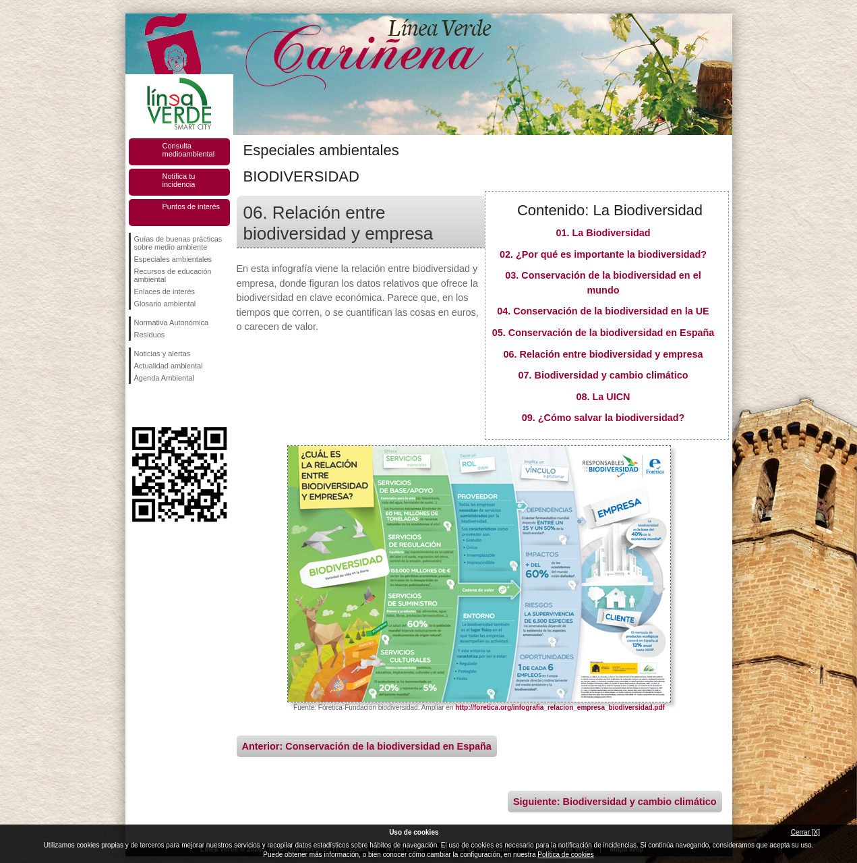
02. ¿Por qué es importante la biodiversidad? (603, 254)
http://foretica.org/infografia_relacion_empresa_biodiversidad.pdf (560, 707)
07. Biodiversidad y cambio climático (603, 375)
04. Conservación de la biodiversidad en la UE (603, 311)
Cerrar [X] (805, 832)
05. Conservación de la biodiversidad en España (603, 332)
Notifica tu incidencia (179, 180)
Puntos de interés (191, 206)
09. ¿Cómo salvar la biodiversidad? (603, 417)
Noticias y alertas (162, 354)
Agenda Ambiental (164, 378)
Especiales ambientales (173, 259)
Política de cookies (565, 854)
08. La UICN (603, 396)
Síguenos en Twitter (159, 405)
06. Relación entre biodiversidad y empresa (603, 354)
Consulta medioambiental (188, 150)
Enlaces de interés (165, 291)
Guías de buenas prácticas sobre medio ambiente (178, 243)
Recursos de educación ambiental (173, 275)
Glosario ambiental (165, 304)
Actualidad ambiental (168, 366)
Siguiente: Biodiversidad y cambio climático (614, 801)
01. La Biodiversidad (603, 232)
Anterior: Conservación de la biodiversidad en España (367, 746)
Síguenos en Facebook (137, 405)
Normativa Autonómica (171, 322)
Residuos (149, 335)
